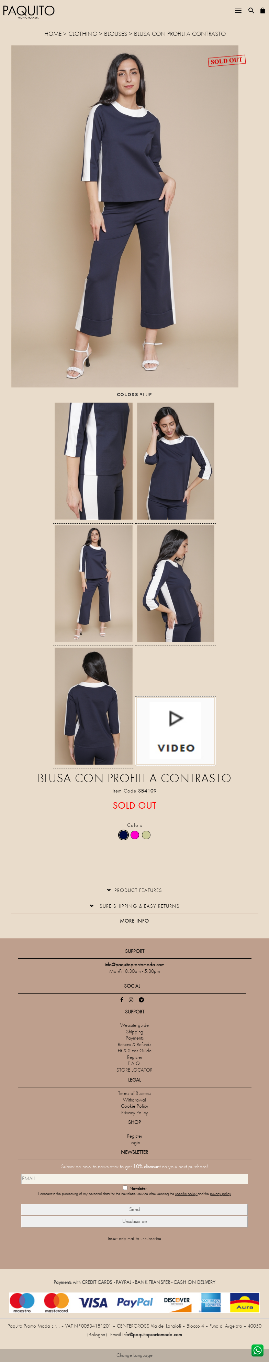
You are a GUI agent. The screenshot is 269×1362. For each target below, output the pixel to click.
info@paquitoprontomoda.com (152, 1335)
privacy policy (220, 1194)
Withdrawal (134, 1100)
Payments (135, 1038)
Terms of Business (134, 1094)
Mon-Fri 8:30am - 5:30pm (134, 971)
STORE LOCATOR (134, 1070)
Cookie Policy (134, 1106)
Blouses (115, 34)
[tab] (134, 890)
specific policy (186, 1194)
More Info (134, 921)
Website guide (134, 1025)
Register (134, 1057)
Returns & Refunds (134, 1045)
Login (135, 1143)
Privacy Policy (134, 1113)
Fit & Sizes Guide (135, 1051)
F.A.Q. (134, 1064)
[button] (134, 890)
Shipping (134, 1032)
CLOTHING (82, 34)
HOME (53, 34)
